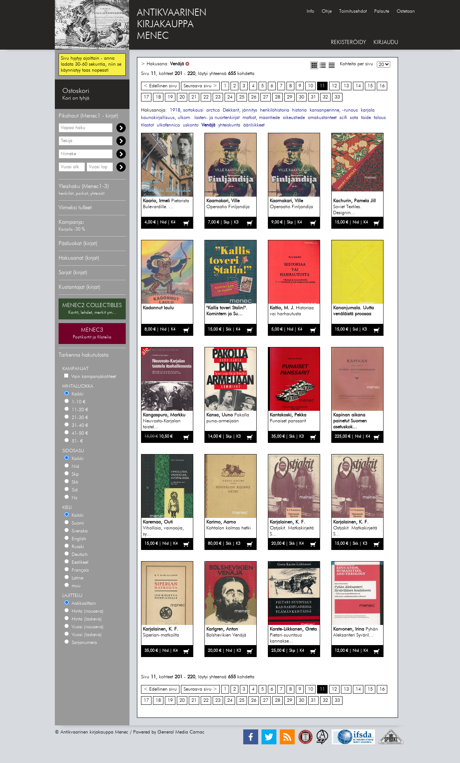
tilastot (147, 125)
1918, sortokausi (186, 110)
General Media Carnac (180, 732)
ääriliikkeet (254, 125)
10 (310, 86)
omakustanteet (322, 117)
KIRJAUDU (385, 42)
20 (182, 97)
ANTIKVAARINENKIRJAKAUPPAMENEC (171, 24)
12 (334, 86)
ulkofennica (168, 125)
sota (354, 117)
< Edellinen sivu (160, 86)
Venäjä (177, 64)
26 (253, 97)
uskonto (190, 125)
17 (146, 97)
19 (170, 97)
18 (158, 97)
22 (206, 97)
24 (229, 97)
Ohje (327, 11)
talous (380, 117)
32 (325, 97)
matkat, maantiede (261, 117)
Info (310, 11)
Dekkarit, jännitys (240, 110)
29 (289, 97)
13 (346, 86)
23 (217, 97)
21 (194, 97)
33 (337, 97)
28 (277, 97)
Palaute (381, 11)
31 (313, 97)
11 (322, 86)
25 (241, 97)
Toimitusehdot (353, 11)
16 (382, 86)
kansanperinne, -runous (334, 110)
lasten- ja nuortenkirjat (217, 117)
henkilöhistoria (274, 110)
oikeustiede (294, 117)
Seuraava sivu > (200, 86)
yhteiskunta (229, 125)
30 (301, 97)
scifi (343, 117)
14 (358, 86)
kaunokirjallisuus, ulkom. (166, 117)
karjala (368, 110)
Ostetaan (406, 11)
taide (366, 117)
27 (265, 97)
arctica (213, 110)
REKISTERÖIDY (348, 42)
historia (299, 110)
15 (370, 86)
